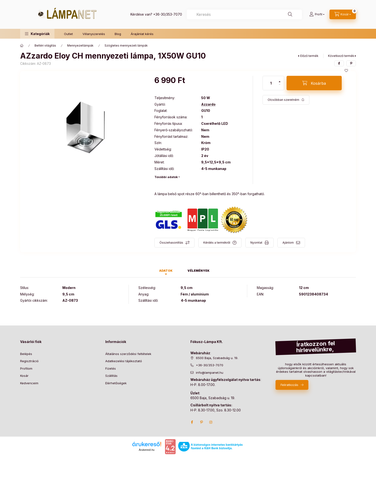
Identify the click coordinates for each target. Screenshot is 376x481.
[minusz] (280, 84)
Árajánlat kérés (142, 34)
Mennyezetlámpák (80, 45)
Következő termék (341, 56)
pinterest (201, 422)
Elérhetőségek (116, 383)
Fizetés (110, 368)
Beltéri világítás (45, 45)
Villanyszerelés (93, 34)
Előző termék (309, 56)
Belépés (26, 354)
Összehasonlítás (171, 242)
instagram (211, 422)
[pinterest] (351, 63)
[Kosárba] (314, 83)
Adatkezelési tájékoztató (123, 361)
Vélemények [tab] (199, 270)
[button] (37, 34)
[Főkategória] (22, 45)
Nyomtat (256, 242)
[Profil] (316, 14)
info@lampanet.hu (209, 372)
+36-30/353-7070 (167, 14)
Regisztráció (29, 361)
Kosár (24, 376)
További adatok (166, 177)
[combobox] (244, 14)
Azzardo (208, 104)
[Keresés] (290, 14)
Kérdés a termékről (216, 242)
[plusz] (280, 81)
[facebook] (339, 63)
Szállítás (111, 376)
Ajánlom (288, 242)
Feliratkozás (289, 385)
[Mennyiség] (270, 83)
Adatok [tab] (166, 270)
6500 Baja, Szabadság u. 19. (217, 358)
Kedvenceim (29, 383)
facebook (192, 422)
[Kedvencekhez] (346, 70)
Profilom (26, 368)
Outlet (68, 34)
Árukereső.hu (146, 449)
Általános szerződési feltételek (128, 354)
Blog (118, 34)
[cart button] (342, 14)
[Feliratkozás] (286, 100)
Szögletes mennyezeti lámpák (126, 45)
